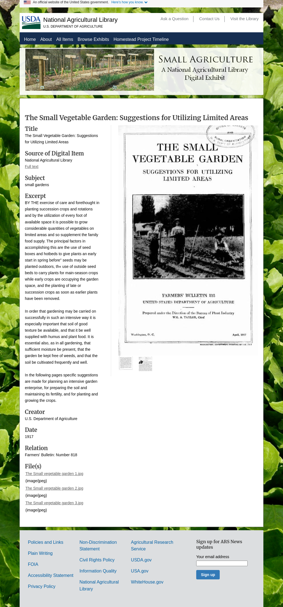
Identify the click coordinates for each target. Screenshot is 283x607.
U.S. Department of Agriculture (73, 26)
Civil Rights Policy (96, 560)
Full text (31, 166)
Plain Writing (40, 553)
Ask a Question (174, 19)
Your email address (212, 557)
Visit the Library (244, 19)
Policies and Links (45, 542)
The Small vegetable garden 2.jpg (54, 488)
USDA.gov (141, 560)
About (46, 39)
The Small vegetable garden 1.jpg (54, 473)
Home (30, 39)
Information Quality (97, 571)
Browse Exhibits (93, 39)
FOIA (33, 564)
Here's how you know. (127, 2)
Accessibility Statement (51, 575)
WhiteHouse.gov (147, 582)
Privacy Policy (42, 586)
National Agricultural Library (80, 19)
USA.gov (139, 571)
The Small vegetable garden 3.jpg (54, 503)
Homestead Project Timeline (141, 39)
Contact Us (209, 19)
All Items (64, 39)
